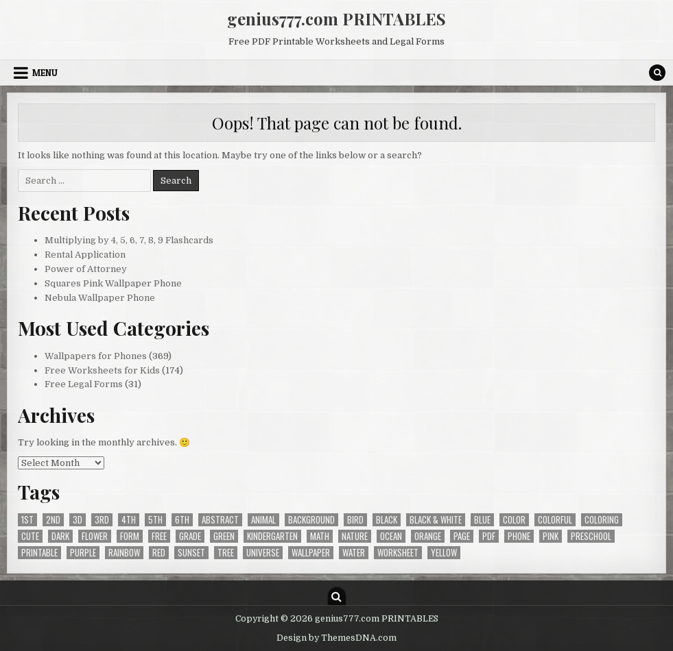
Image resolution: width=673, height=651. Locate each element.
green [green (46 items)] (224, 536)
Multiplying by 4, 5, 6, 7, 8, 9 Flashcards (129, 240)
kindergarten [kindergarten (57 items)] (272, 536)
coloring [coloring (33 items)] (602, 519)
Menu (45, 72)
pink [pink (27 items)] (550, 536)
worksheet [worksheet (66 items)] (397, 552)
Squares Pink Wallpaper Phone (113, 283)
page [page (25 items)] (461, 536)
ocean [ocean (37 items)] (391, 536)
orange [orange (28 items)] (427, 536)
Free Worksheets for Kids (102, 370)
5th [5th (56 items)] (155, 519)
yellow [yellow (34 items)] (444, 552)
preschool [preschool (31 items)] (591, 536)
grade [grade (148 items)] (190, 536)
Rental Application (85, 254)
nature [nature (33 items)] (355, 536)
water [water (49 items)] (353, 552)
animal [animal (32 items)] (263, 519)
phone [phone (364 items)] (519, 536)
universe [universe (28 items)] (262, 552)
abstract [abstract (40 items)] (220, 519)
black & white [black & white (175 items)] (436, 519)
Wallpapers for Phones (96, 356)
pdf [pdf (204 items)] (488, 536)
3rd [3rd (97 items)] (102, 519)
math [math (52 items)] (319, 536)
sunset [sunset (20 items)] (191, 552)
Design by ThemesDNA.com (336, 638)
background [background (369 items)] (311, 519)
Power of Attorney (86, 269)
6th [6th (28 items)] (182, 519)
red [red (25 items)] (158, 552)
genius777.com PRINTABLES (336, 18)
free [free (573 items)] (159, 536)
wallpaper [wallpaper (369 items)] (311, 552)
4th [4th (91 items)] (128, 519)
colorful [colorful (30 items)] (555, 519)
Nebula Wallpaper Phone (100, 298)
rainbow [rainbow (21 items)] (124, 552)
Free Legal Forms (84, 384)
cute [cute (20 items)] (30, 536)
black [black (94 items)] (386, 519)
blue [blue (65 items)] (482, 519)
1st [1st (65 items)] (27, 519)
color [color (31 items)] (514, 519)
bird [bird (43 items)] (355, 519)
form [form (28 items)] (129, 536)
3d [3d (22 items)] (77, 519)
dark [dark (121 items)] (60, 536)
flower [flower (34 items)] (95, 536)
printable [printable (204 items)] (39, 552)
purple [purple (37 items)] (83, 552)
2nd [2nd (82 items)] (53, 519)
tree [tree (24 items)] (225, 552)
